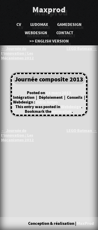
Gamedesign (69, 24)
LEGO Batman (81, 48)
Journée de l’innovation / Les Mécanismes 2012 (17, 53)
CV (18, 24)
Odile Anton (47, 102)
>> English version (49, 41)
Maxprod (49, 10)
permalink (62, 111)
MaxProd (85, 223)
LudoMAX (39, 24)
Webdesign (36, 33)
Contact (64, 33)
